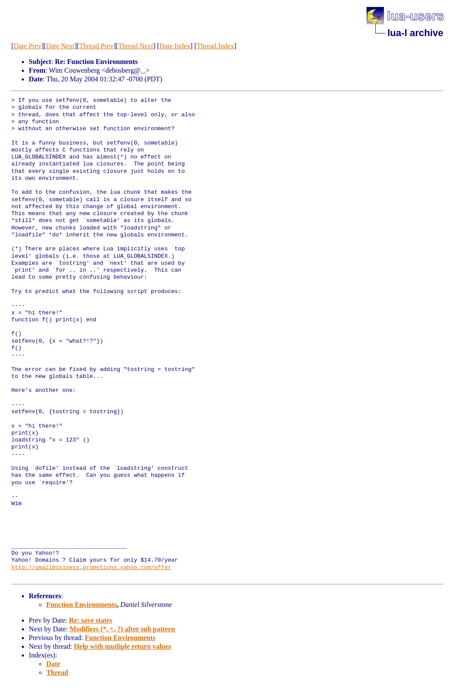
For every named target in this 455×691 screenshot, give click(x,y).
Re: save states (90, 620)
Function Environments (81, 604)
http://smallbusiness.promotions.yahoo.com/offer (91, 568)
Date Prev (27, 46)
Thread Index (215, 46)
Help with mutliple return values (122, 646)
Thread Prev (96, 46)
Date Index (175, 46)
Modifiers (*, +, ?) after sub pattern (122, 629)
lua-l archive (415, 32)
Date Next (60, 46)
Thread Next (135, 46)
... (143, 70)
